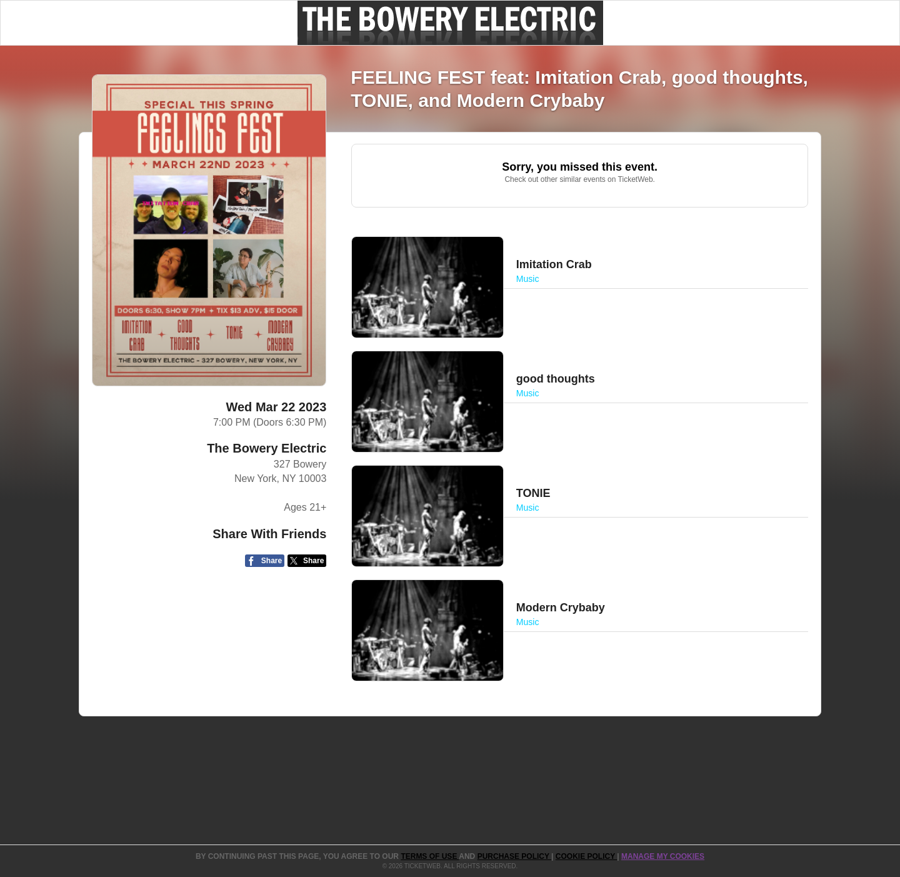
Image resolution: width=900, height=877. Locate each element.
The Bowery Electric (266, 448)
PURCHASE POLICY (514, 856)
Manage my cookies (662, 856)
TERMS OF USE (430, 856)
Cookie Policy (586, 856)
